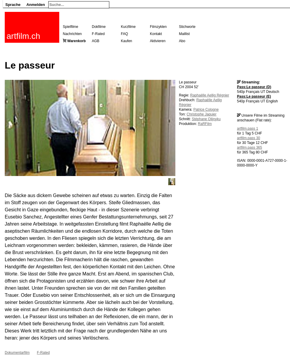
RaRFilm (205, 124)
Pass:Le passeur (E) (254, 96)
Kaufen (126, 41)
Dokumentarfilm (17, 353)
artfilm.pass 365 (249, 147)
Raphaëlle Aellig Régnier (209, 95)
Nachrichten (72, 34)
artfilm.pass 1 (247, 128)
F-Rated (98, 34)
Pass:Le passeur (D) (254, 87)
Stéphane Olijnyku (206, 119)
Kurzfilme (128, 27)
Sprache (12, 4)
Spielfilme (70, 27)
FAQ (124, 34)
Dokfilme (99, 27)
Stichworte (187, 27)
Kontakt (156, 34)
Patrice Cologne (206, 109)
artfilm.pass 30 (248, 138)
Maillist (184, 34)
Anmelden (35, 4)
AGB (95, 41)
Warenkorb (76, 41)
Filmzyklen (158, 27)
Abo (182, 41)
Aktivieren (158, 41)
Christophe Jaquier (202, 114)
